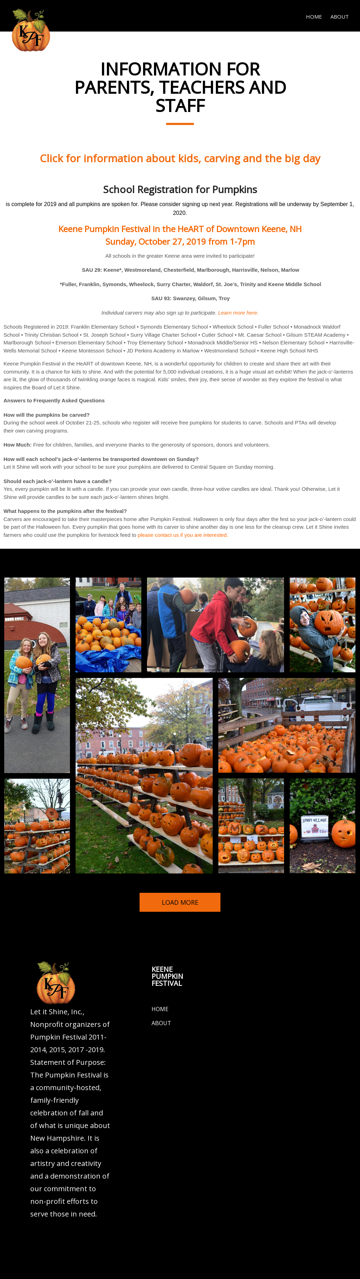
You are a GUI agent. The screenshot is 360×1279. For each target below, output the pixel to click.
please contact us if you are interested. (183, 535)
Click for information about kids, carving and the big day (180, 158)
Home (314, 16)
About (339, 16)
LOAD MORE (180, 902)
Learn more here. (237, 313)
